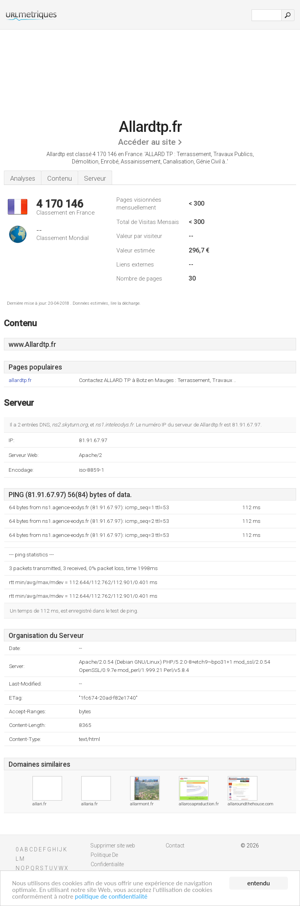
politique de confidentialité (111, 897)
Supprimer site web (113, 845)
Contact (175, 845)
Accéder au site (147, 142)
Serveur (95, 178)
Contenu (59, 178)
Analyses (22, 178)
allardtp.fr (20, 380)
